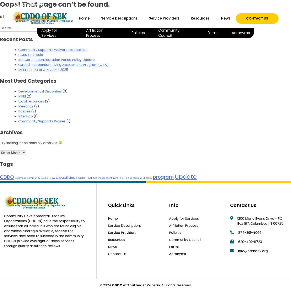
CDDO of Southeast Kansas (136, 285)
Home (84, 18)
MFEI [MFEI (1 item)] (142, 178)
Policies (138, 32)
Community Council (169, 33)
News (226, 18)
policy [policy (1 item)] (149, 178)
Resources (200, 18)
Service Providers (164, 18)
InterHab (25, 116)
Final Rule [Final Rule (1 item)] (91, 178)
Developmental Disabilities (40, 91)
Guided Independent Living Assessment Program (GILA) (63, 64)
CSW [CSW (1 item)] (52, 178)
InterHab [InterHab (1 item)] (124, 178)
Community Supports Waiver (41, 121)
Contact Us (257, 18)
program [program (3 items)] (163, 177)
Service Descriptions (119, 18)
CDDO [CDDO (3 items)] (7, 177)
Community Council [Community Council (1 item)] (38, 178)
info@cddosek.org (253, 251)
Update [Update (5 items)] (186, 176)
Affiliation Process (94, 33)
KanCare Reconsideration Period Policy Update (56, 59)
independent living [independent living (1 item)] (108, 178)
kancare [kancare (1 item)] (134, 178)
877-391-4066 (32, 4)
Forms (213, 32)
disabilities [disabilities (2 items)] (65, 177)
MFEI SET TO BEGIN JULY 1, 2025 (43, 69)
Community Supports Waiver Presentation (52, 49)
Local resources (31, 101)
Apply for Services (49, 33)
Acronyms (241, 32)
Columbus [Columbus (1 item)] (20, 178)
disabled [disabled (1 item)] (81, 178)
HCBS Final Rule (30, 54)
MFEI (22, 96)
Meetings (25, 106)
